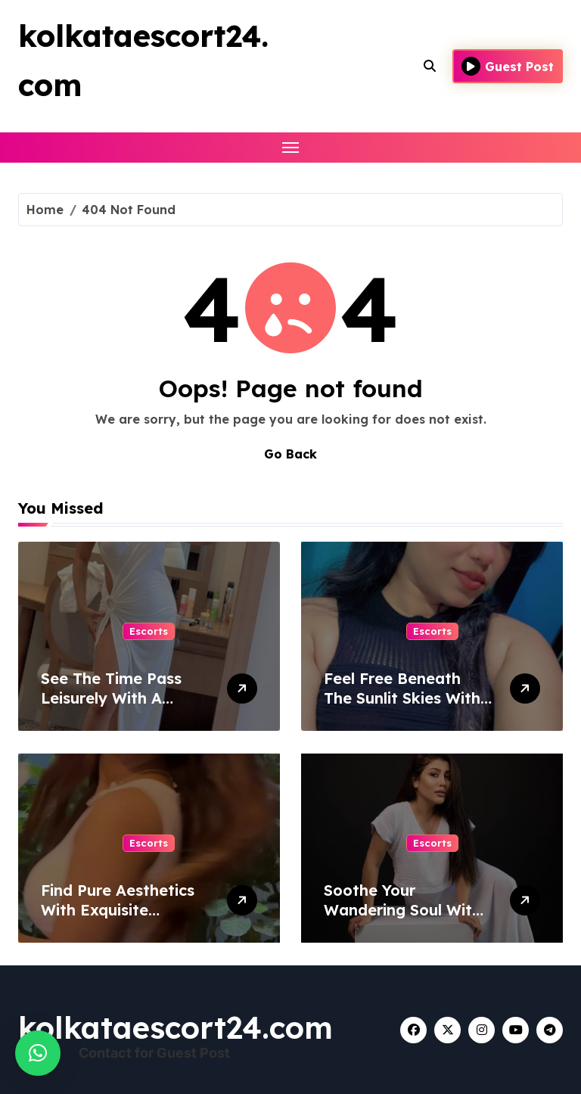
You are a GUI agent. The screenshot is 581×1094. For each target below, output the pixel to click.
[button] (38, 1053)
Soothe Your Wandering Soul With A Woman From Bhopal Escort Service (406, 920)
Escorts (148, 631)
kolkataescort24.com (175, 1027)
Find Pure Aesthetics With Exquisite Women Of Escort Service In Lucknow (117, 920)
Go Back (290, 454)
